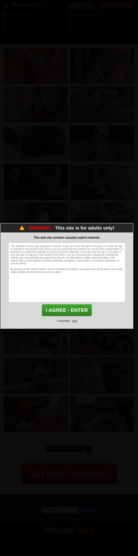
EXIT (74, 321)
